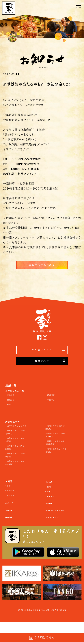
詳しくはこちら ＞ (34, 541)
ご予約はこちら (48, 350)
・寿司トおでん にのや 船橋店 (15, 447)
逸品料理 (10, 490)
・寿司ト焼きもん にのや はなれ (56, 450)
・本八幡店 (10, 395)
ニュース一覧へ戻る (47, 264)
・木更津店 (50, 400)
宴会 (9, 486)
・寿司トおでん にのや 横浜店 (15, 455)
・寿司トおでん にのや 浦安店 (55, 427)
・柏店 (8, 404)
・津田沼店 (50, 395)
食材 (49, 491)
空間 (49, 487)
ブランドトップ (51, 517)
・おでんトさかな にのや (15, 426)
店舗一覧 (9, 510)
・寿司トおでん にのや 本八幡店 (15, 462)
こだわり (49, 482)
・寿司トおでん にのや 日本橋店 (55, 435)
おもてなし (51, 496)
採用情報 (9, 517)
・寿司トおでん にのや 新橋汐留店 (55, 442)
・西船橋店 (10, 400)
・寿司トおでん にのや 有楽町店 (15, 432)
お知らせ (49, 503)
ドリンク (10, 495)
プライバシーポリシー (54, 510)
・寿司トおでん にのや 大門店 (15, 439)
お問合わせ (50, 360)
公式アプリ (10, 503)
